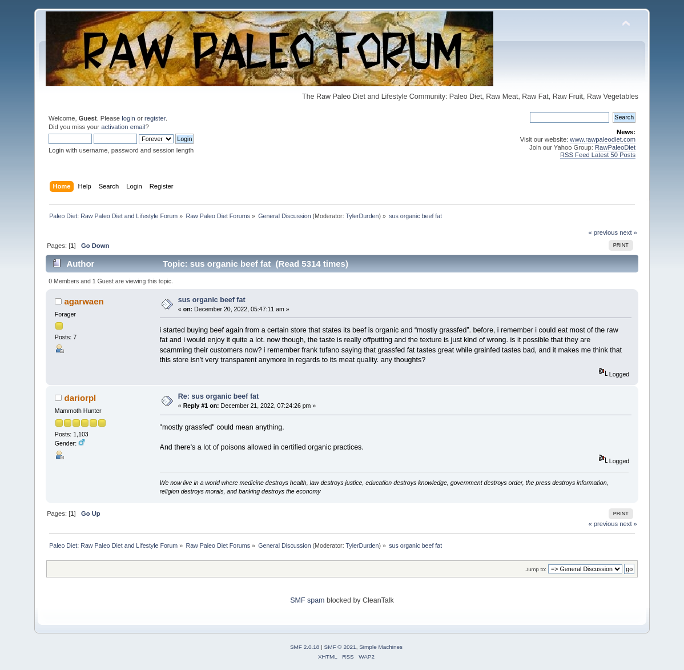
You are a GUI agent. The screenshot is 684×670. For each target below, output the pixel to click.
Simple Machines (381, 647)
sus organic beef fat (212, 300)
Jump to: (535, 569)
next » (628, 232)
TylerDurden (362, 215)
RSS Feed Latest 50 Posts (597, 154)
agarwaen (84, 301)
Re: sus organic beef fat (218, 396)
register (155, 118)
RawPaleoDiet (615, 147)
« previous (603, 232)
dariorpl (80, 398)
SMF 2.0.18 (305, 647)
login (128, 118)
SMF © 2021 (340, 647)
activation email (123, 126)
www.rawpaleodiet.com (602, 139)
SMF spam (307, 600)
